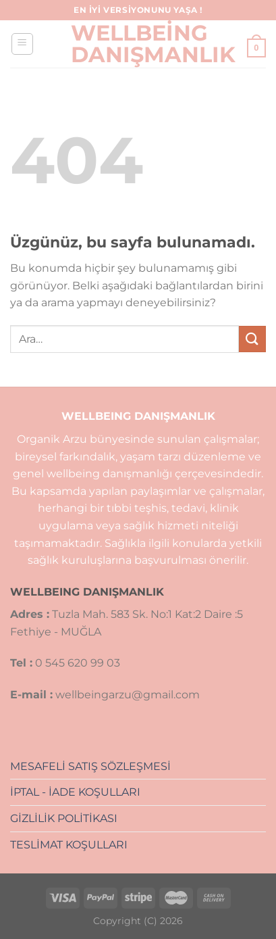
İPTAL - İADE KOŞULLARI (75, 792)
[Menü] (22, 44)
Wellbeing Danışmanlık (138, 44)
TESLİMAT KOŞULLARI (69, 844)
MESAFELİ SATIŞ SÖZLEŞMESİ (90, 766)
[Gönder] (252, 339)
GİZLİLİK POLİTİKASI (63, 818)
